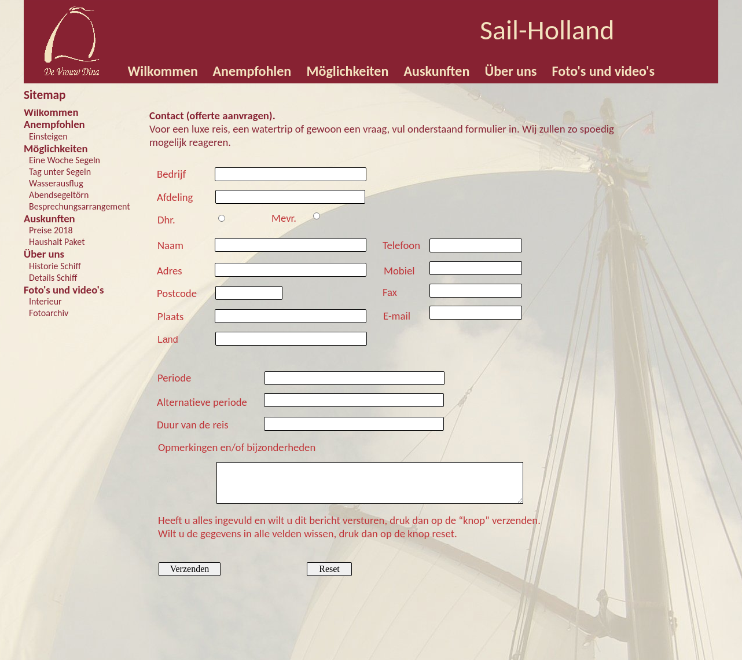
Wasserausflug (56, 183)
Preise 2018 (51, 230)
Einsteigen (48, 136)
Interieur (45, 301)
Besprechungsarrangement (79, 206)
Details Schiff (53, 277)
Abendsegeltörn (59, 194)
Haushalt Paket (57, 241)
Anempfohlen (54, 124)
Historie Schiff (55, 266)
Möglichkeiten (55, 148)
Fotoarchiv (48, 312)
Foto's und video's (64, 289)
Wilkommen (51, 112)
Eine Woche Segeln (64, 160)
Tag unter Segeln (60, 171)
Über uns (44, 254)
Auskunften (49, 218)
